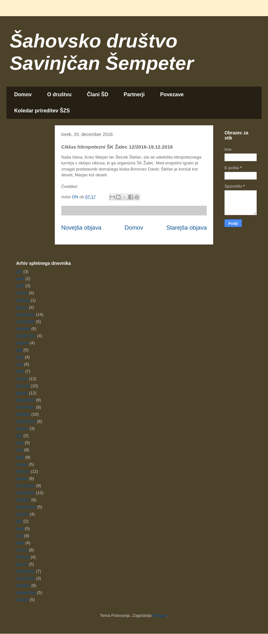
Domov (23, 94)
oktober (23, 328)
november (25, 321)
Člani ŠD (97, 94)
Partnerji (134, 94)
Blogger (160, 615)
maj (19, 364)
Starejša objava (186, 227)
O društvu (59, 94)
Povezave (172, 94)
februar (22, 300)
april (20, 278)
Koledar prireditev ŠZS (42, 110)
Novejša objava (81, 227)
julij (19, 271)
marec (22, 292)
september (26, 335)
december (25, 314)
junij (20, 357)
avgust (22, 342)
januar (22, 307)
